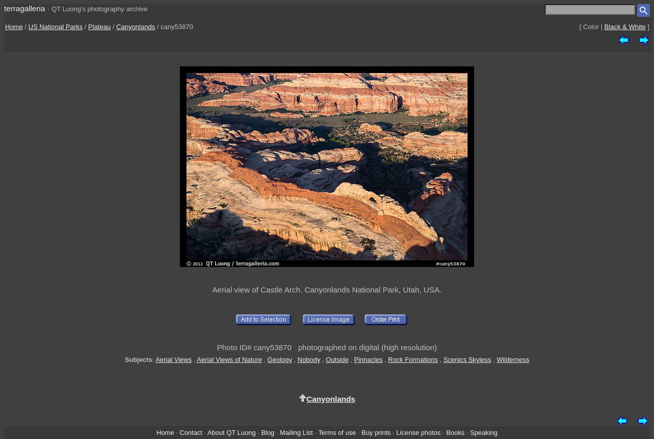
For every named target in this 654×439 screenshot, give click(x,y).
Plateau (99, 27)
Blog (267, 432)
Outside (337, 359)
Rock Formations (413, 359)
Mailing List (296, 432)
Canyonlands (135, 27)
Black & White (625, 27)
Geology (280, 359)
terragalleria (24, 8)
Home (14, 27)
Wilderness (513, 359)
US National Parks (56, 27)
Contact (190, 432)
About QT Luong (231, 432)
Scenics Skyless (467, 359)
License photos (418, 432)
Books (455, 432)
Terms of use (337, 432)
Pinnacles (368, 359)
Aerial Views (173, 359)
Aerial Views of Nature (229, 359)
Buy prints (376, 432)
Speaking (484, 432)
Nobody (308, 359)
